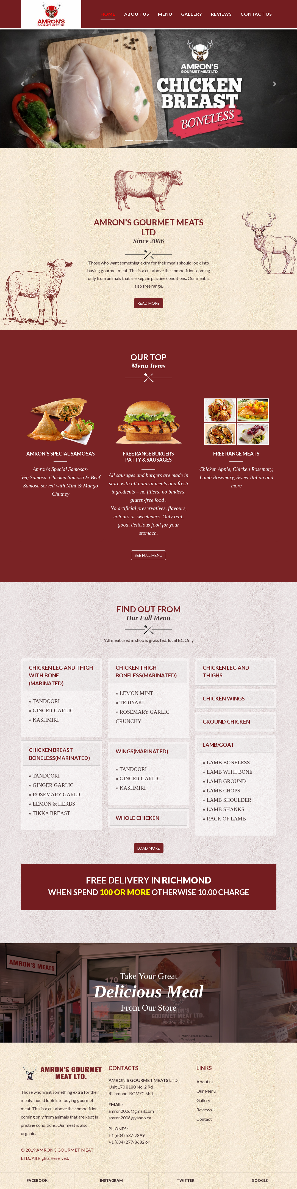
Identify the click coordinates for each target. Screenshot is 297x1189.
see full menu (148, 555)
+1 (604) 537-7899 (127, 1135)
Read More (148, 303)
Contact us (256, 14)
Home (108, 14)
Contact (205, 1119)
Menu (165, 14)
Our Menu (207, 1090)
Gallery (191, 14)
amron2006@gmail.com (131, 1111)
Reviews (221, 14)
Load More (148, 848)
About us (136, 14)
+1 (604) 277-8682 (127, 1141)
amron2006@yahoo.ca (130, 1117)
